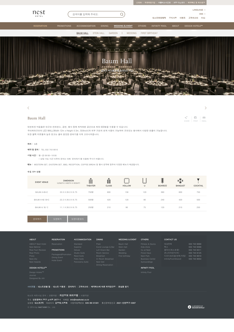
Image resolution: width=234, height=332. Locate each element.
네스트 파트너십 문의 (36, 309)
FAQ (203, 17)
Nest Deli (100, 275)
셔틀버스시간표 (164, 2)
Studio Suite (79, 266)
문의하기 (37, 232)
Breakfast (100, 269)
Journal (32, 288)
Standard (78, 257)
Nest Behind (34, 260)
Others (145, 252)
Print (195, 132)
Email (204, 132)
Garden (113, 33)
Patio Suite (79, 272)
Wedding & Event (127, 252)
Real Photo (34, 266)
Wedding (131, 33)
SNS (201, 13)
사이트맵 (31, 300)
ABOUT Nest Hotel (37, 257)
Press (31, 269)
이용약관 (85, 309)
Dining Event (57, 270)
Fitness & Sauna (148, 257)
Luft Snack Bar (103, 263)
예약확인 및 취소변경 (196, 2)
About (32, 252)
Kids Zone (145, 260)
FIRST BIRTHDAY (149, 33)
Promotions (58, 263)
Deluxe (77, 263)
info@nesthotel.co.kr (79, 313)
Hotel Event (57, 273)
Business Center (148, 272)
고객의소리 (193, 17)
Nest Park (145, 269)
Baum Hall (82, 33)
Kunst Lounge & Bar (105, 260)
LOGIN (139, 2)
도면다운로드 (77, 232)
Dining (99, 252)
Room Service (102, 266)
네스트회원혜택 (159, 17)
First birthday (124, 269)
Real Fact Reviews (37, 263)
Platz (98, 257)
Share (187, 132)
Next (206, 114)
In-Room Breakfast (105, 272)
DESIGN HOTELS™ (38, 281)
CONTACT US (170, 252)
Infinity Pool (147, 281)
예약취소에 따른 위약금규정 (103, 300)
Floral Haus (146, 266)
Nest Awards (35, 275)
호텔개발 (53, 309)
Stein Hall (99, 33)
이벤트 (182, 17)
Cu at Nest (145, 263)
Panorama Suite (81, 275)
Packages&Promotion (61, 267)
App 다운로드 (179, 2)
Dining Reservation (104, 278)
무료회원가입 (150, 2)
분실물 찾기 (123, 300)
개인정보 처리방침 (68, 309)
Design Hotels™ (36, 285)
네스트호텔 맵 (44, 300)
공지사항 (173, 17)
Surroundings (147, 275)
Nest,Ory (33, 272)
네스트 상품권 (59, 300)
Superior (77, 260)
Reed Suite (79, 269)
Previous (28, 114)
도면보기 (57, 232)
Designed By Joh (37, 291)
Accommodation (82, 252)
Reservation (58, 252)
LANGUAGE (198, 9)
